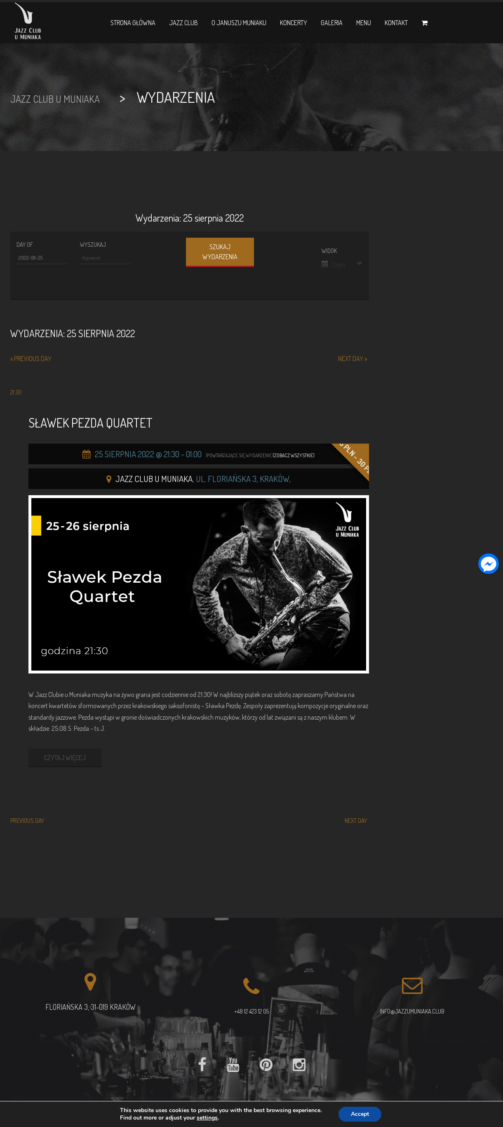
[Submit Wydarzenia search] (220, 252)
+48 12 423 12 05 (251, 1011)
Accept (360, 1114)
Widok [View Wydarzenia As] (329, 251)
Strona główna (132, 23)
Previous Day (31, 358)
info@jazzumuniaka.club (412, 1011)
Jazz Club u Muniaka (154, 478)
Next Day (352, 358)
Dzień (333, 264)
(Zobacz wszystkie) (294, 455)
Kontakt (396, 23)
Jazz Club (183, 23)
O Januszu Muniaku (239, 23)
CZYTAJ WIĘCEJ (65, 758)
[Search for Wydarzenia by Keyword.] (105, 258)
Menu (363, 23)
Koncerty (293, 23)
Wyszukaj (93, 245)
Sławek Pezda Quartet (90, 422)
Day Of (24, 245)
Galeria (332, 23)
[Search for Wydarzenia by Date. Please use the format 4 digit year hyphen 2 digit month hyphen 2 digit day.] (42, 258)
